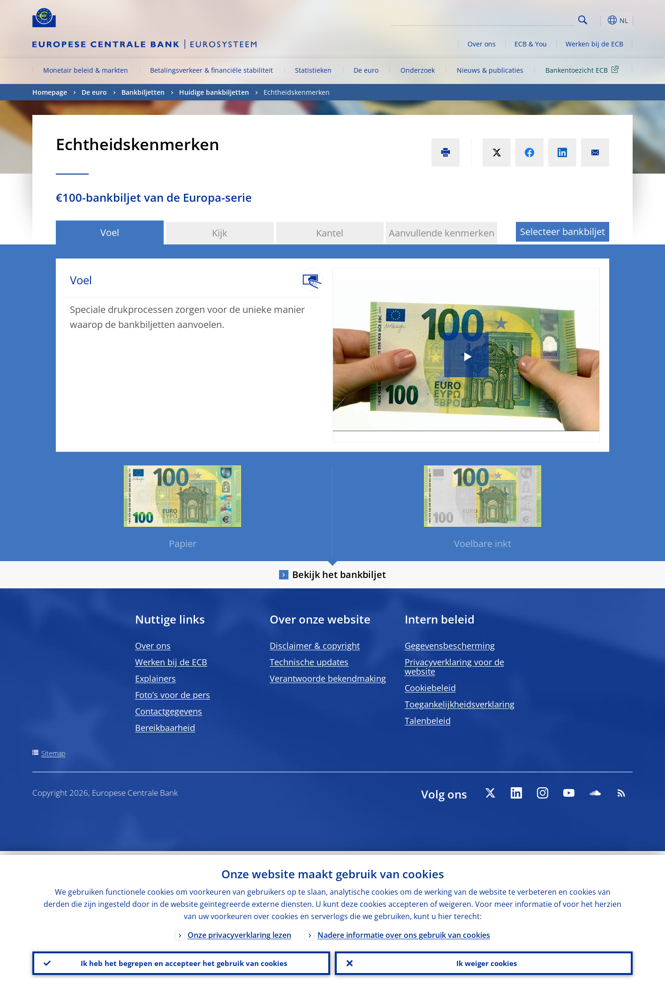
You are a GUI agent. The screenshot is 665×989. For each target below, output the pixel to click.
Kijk (219, 233)
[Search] (528, 19)
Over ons (482, 43)
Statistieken (313, 70)
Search (582, 20)
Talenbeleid (428, 720)
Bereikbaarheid (165, 727)
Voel (109, 232)
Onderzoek (418, 70)
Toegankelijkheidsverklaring (459, 704)
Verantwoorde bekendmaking (328, 678)
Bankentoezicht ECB (583, 70)
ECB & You (530, 43)
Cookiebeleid (430, 687)
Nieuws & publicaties (490, 70)
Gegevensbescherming (450, 645)
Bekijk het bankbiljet (339, 574)
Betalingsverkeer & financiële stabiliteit (211, 70)
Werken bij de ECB (594, 43)
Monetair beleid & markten (85, 70)
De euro (366, 70)
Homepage (49, 92)
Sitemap (53, 753)
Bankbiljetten (143, 92)
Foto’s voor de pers (172, 694)
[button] (600, 20)
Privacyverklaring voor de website (454, 666)
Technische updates (309, 662)
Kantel (329, 233)
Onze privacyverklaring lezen (239, 931)
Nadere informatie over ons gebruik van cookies (403, 931)
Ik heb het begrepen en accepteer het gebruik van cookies (181, 961)
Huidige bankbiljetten (214, 92)
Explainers (155, 678)
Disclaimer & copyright (315, 645)
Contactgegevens (168, 711)
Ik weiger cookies (484, 961)
